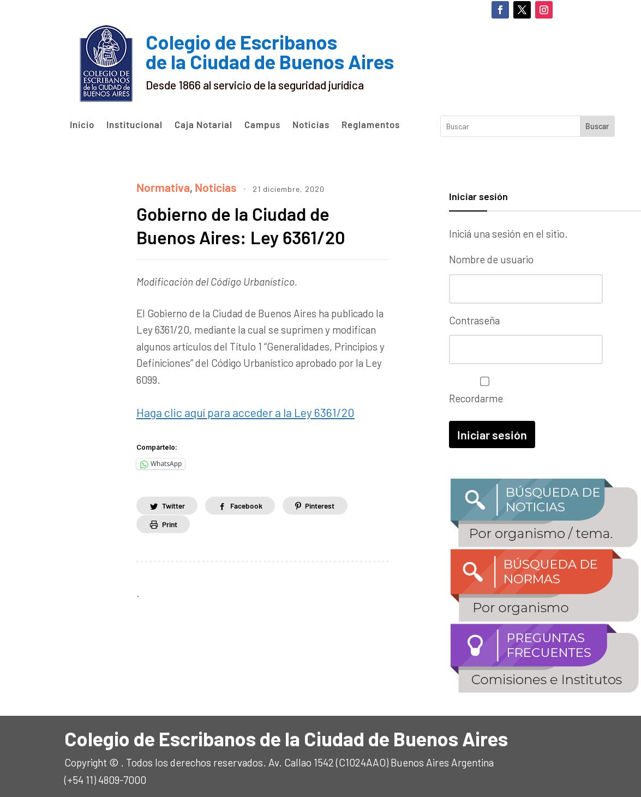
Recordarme (482, 387)
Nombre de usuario (491, 259)
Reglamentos (371, 125)
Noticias (311, 125)
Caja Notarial (203, 125)
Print (171, 520)
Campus (262, 125)
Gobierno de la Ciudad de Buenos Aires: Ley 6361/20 (250, 223)
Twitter (175, 501)
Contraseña (474, 318)
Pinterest (328, 501)
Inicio (82, 125)
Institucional (134, 125)
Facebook (251, 501)
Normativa (160, 186)
